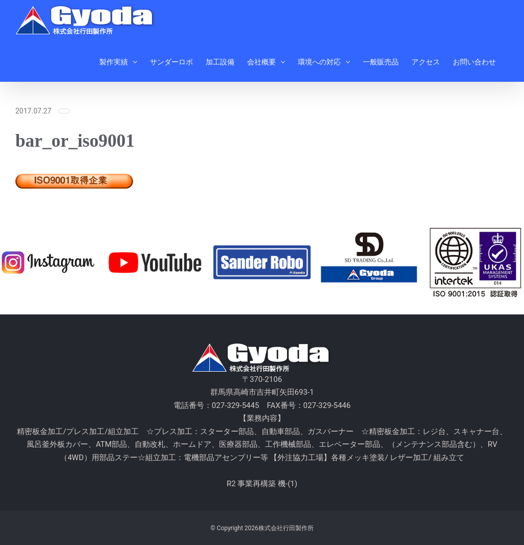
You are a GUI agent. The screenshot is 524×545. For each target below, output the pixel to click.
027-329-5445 (235, 405)
